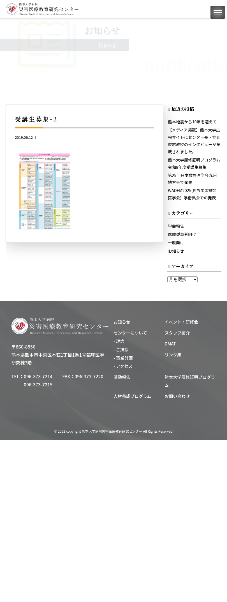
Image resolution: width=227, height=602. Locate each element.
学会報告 (176, 226)
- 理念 (118, 341)
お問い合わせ (177, 396)
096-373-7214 (38, 376)
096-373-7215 (38, 384)
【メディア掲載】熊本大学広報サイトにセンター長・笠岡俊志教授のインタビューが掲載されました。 (194, 140)
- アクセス (123, 366)
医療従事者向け (182, 234)
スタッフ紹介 (177, 333)
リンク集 (173, 354)
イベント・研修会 (181, 322)
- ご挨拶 (121, 349)
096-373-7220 (89, 376)
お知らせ (176, 251)
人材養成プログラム (132, 396)
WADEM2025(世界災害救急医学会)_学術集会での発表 (192, 193)
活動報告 (121, 377)
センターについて (130, 333)
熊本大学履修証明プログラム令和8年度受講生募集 (194, 163)
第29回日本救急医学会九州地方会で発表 (192, 178)
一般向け (176, 242)
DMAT (170, 344)
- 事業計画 (123, 358)
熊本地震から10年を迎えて (192, 121)
